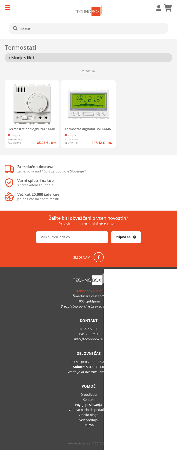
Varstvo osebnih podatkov (88, 410)
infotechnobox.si (88, 339)
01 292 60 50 (88, 329)
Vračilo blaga (88, 415)
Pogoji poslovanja (88, 404)
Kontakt (88, 399)
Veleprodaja (88, 420)
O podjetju (88, 394)
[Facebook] (99, 257)
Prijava (156, 8)
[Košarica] (167, 8)
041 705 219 (88, 334)
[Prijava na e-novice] (126, 237)
